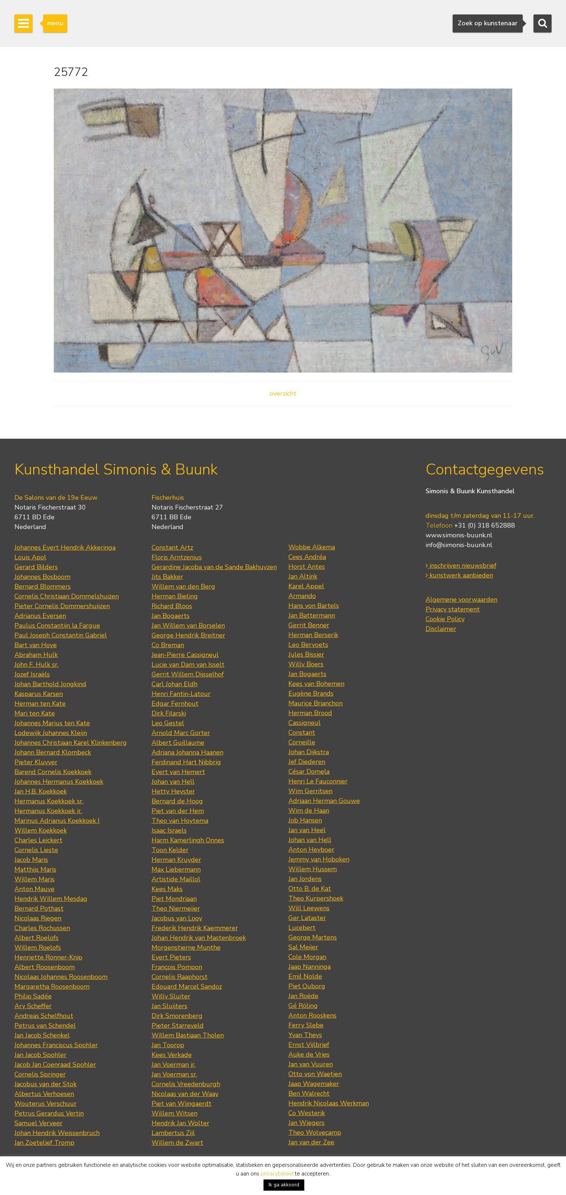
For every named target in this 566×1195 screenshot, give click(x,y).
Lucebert (301, 927)
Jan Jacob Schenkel (42, 1035)
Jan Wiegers (306, 1122)
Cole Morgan (307, 957)
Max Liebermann (176, 869)
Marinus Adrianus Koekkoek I (57, 820)
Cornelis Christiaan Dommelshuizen (66, 596)
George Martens (312, 937)
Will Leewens (309, 908)
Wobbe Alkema (311, 547)
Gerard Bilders (36, 567)
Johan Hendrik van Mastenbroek (199, 937)
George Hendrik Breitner (188, 635)
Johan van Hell (173, 781)
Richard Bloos (172, 606)
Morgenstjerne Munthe (186, 947)
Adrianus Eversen (40, 615)
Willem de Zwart (177, 1142)
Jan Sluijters (169, 1006)
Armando (302, 596)
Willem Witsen (174, 1113)
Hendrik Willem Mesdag (50, 898)
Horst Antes (306, 566)
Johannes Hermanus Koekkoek (58, 781)
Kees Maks (167, 889)
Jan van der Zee (311, 1142)
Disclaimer (441, 628)
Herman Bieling (175, 596)
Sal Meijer (303, 947)
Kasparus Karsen (38, 693)
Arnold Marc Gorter (181, 732)
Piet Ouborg (306, 986)
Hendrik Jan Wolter (180, 1123)
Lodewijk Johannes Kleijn (50, 732)
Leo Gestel (168, 723)
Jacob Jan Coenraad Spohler (55, 1064)
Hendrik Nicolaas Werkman (328, 1103)
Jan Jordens (305, 878)
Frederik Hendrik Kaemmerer (195, 928)
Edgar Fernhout (175, 703)
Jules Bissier (306, 654)
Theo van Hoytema (180, 820)
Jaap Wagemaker (313, 1083)
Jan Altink (302, 576)
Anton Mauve (34, 889)
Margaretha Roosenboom (52, 986)
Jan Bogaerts (171, 615)
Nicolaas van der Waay (185, 1093)
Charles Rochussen (42, 928)
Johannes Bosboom (42, 576)
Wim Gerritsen (310, 791)
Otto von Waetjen (315, 1074)
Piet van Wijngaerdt (182, 1103)
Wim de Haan (308, 810)
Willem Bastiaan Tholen (188, 1035)
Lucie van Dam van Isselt (188, 664)
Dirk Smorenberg (177, 1015)
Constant (301, 732)
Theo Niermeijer (176, 908)
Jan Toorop (168, 1045)
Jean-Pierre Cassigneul (185, 654)
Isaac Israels (169, 830)
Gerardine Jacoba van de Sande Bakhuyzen (214, 567)
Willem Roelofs (37, 947)
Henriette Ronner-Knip (48, 957)
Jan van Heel (307, 830)
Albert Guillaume (178, 742)
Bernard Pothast (39, 908)
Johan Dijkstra (308, 752)
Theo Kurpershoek (315, 898)
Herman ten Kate (40, 703)
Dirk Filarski (169, 713)
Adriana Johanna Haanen (187, 752)
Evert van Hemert (178, 772)
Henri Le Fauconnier (318, 781)
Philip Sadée (33, 996)
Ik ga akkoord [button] (284, 1184)
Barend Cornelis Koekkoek (52, 772)
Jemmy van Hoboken (318, 859)
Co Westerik (306, 1113)
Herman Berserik (313, 635)
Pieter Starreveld (178, 1025)
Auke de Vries (309, 1054)
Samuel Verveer (38, 1123)
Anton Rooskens (312, 1015)
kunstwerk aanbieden (459, 575)
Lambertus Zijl (173, 1133)
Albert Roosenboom (44, 967)
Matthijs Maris (35, 869)
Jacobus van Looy (177, 918)
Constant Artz (172, 547)
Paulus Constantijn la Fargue (57, 625)
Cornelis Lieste (36, 850)
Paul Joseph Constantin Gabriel (60, 635)
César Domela (309, 771)
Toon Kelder (170, 850)
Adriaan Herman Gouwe (324, 800)
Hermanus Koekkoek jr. (48, 811)
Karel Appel (306, 586)
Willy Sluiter (171, 996)
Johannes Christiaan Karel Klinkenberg (70, 742)
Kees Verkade (172, 1054)
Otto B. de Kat (309, 888)
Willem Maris (34, 879)
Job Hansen (305, 820)
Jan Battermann (311, 615)
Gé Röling (303, 1005)
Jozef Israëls (32, 674)
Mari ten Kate (34, 713)
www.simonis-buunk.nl (459, 535)
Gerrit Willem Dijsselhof (188, 674)
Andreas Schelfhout (43, 1015)
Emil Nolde (305, 976)
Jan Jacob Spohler (40, 1054)
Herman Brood (310, 713)
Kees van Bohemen (316, 683)
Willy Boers (305, 664)
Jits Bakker (167, 576)
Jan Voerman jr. (174, 1064)
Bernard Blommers (42, 586)
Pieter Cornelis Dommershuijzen (62, 606)
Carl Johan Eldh (174, 684)
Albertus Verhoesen (44, 1093)
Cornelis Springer (40, 1074)
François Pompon (177, 967)
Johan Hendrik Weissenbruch (57, 1133)
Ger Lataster (307, 918)
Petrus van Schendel (45, 1025)
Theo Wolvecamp (314, 1132)
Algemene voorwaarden (461, 599)
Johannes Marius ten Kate (52, 723)
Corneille (301, 742)
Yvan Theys (305, 1035)
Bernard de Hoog (177, 801)
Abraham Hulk (36, 654)
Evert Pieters (171, 957)
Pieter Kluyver (35, 762)
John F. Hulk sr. (36, 664)
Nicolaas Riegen (37, 918)
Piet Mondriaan (174, 898)
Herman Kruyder (176, 859)
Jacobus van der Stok (45, 1084)
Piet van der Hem (178, 811)
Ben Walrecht (309, 1093)
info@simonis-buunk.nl (459, 545)
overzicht (283, 393)
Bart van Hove (35, 645)
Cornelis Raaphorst (180, 976)
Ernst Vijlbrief (308, 1044)
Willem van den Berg (183, 586)
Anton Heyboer (311, 849)
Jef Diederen (306, 761)
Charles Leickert (38, 840)
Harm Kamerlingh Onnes (188, 840)
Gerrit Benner (308, 625)
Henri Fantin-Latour (181, 693)
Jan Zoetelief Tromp (44, 1142)
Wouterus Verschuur (45, 1103)
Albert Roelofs (36, 937)
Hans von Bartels (313, 605)
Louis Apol (30, 557)
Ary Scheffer (33, 1006)
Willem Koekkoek (40, 830)
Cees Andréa (307, 557)
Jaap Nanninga (309, 966)
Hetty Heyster (173, 791)
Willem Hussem (312, 869)
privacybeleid (277, 1173)
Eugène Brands (311, 693)
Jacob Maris (31, 859)
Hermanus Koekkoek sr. (48, 801)
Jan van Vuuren (310, 1064)
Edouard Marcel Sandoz (187, 986)
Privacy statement (453, 609)
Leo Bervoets (308, 644)
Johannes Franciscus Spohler (56, 1045)
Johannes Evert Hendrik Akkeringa (65, 547)
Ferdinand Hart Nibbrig (186, 762)
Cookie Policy (445, 619)
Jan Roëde (303, 996)
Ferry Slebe (305, 1025)
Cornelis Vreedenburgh (186, 1084)
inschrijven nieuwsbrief (461, 565)
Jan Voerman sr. (174, 1074)
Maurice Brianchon (315, 703)
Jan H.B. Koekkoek (40, 791)
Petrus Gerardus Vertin (49, 1113)
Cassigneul (304, 722)
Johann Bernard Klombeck (52, 752)
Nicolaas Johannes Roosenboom (61, 976)
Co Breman (168, 645)
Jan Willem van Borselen (188, 625)
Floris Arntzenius (177, 557)
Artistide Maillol (176, 879)
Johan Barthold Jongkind (50, 684)
